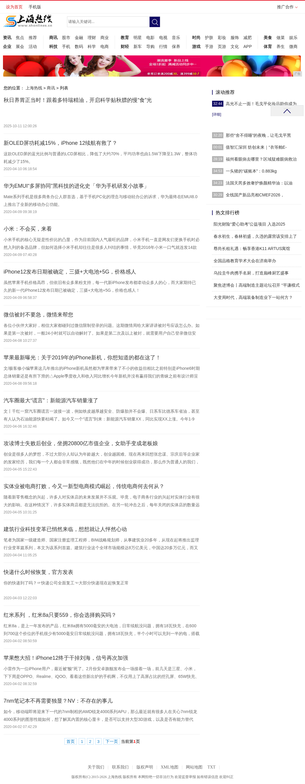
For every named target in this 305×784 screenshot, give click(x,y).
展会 (20, 46)
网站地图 (194, 767)
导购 (150, 46)
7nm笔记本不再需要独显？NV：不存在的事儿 (58, 701)
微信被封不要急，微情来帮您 (38, 315)
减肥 (247, 37)
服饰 (235, 37)
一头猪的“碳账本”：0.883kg (251, 171)
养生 (280, 46)
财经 (125, 46)
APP (247, 46)
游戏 (196, 46)
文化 (235, 46)
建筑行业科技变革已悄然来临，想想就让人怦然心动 (65, 529)
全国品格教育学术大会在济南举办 (245, 260)
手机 (66, 46)
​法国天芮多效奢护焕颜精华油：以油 (259, 183)
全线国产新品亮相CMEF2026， (255, 194)
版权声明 (144, 767)
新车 (137, 46)
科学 (92, 46)
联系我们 (120, 767)
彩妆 (222, 37)
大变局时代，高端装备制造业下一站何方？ (253, 297)
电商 (104, 46)
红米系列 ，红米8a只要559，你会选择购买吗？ (60, 615)
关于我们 (96, 767)
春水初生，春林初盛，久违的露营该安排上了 (255, 236)
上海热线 (34, 88)
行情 (163, 46)
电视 (163, 37)
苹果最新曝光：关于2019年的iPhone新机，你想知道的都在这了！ (82, 358)
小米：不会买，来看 (28, 229)
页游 (222, 46)
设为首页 (14, 6)
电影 (150, 37)
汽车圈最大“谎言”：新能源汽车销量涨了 (51, 400)
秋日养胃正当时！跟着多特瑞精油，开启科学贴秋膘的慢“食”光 (78, 100)
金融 (79, 37)
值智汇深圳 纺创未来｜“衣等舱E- (256, 147)
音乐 (176, 37)
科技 (53, 46)
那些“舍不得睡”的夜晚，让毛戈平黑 (258, 135)
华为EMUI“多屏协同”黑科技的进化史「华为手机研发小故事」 (76, 186)
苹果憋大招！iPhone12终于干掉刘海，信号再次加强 (66, 658)
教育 (125, 37)
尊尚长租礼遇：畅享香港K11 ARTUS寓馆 (252, 248)
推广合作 (287, 8)
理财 (92, 37)
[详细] (216, 114)
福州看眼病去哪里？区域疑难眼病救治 (261, 159)
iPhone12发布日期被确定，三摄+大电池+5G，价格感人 (70, 272)
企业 (7, 46)
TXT (211, 767)
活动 (33, 46)
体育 (268, 46)
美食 (268, 37)
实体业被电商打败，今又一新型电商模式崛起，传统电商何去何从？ (84, 486)
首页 (70, 741)
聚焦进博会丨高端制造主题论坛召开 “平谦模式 (257, 285)
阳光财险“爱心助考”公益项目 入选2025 (249, 224)
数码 (79, 46)
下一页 (111, 741)
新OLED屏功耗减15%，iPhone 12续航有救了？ (60, 143)
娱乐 (293, 37)
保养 (176, 46)
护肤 (209, 37)
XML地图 (169, 767)
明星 (137, 37)
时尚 (196, 37)
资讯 (7, 37)
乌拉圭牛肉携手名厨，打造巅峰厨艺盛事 (251, 273)
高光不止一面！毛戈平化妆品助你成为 (261, 103)
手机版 (35, 6)
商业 (104, 37)
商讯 (53, 37)
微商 (293, 46)
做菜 (280, 37)
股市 (66, 37)
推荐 (33, 37)
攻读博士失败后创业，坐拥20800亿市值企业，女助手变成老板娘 (81, 443)
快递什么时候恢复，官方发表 (38, 572)
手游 (209, 46)
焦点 (20, 37)
